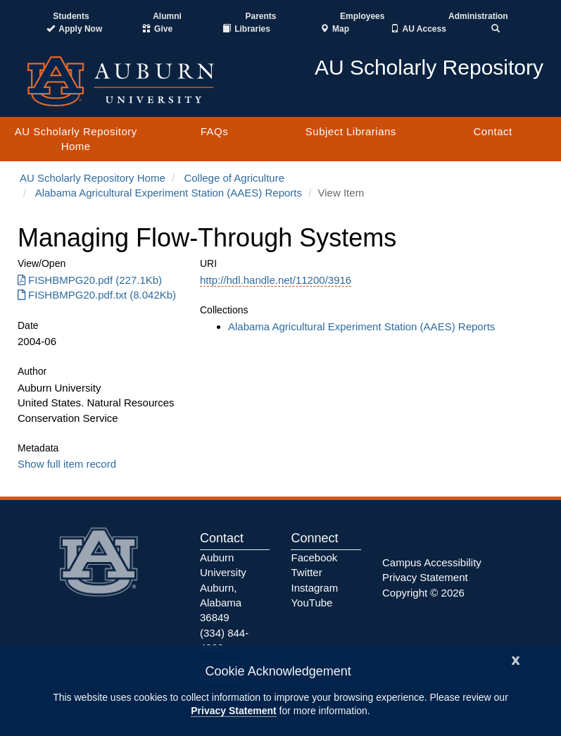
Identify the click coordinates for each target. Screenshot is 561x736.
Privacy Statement (233, 710)
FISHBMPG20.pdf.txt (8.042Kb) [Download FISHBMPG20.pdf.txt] (97, 295)
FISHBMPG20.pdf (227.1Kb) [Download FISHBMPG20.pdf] (90, 280)
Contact (492, 131)
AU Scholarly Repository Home (76, 138)
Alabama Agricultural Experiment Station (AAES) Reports (168, 193)
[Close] (516, 658)
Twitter (306, 572)
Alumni (167, 16)
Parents (260, 16)
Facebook (314, 557)
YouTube (311, 603)
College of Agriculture (234, 178)
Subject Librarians (350, 131)
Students (71, 16)
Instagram (314, 588)
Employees (362, 16)
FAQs (215, 131)
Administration (478, 16)
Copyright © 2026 (423, 593)
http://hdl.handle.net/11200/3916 (275, 280)
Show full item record (67, 464)
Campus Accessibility (431, 562)
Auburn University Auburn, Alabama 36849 (223, 587)
